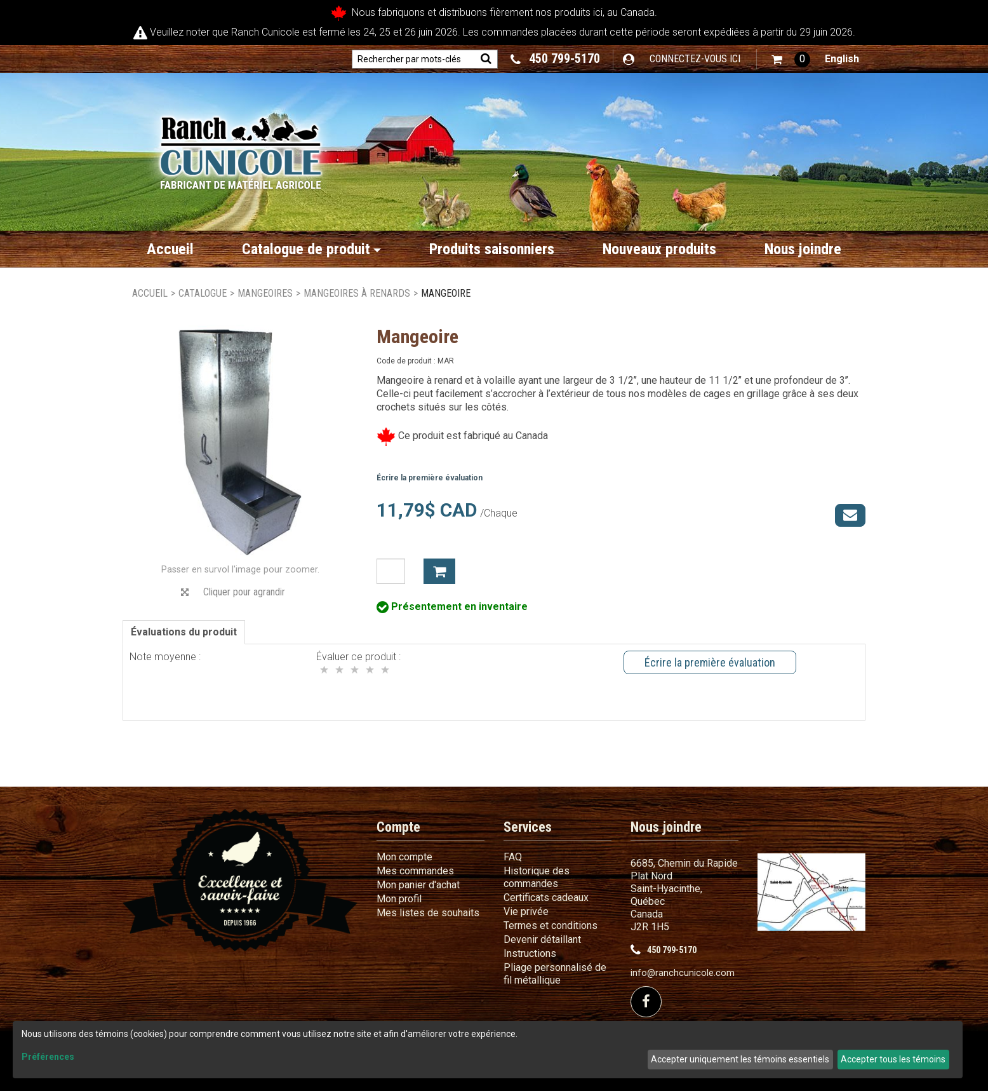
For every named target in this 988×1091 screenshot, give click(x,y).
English (842, 59)
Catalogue (202, 293)
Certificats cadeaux (546, 897)
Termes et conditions (550, 925)
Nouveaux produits (659, 249)
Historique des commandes (537, 877)
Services (528, 827)
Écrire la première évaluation (430, 477)
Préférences (48, 1057)
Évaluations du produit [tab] (184, 632)
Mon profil (399, 899)
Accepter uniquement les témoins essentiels (740, 1059)
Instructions (530, 953)
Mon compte (404, 857)
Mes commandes (415, 871)
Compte (398, 827)
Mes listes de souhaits (428, 913)
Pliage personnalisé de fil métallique (555, 973)
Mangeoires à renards (357, 293)
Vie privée (526, 911)
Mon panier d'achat (418, 885)
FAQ (513, 857)
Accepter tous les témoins (893, 1059)
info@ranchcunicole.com (683, 973)
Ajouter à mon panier (439, 571)
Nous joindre (802, 249)
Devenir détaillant (542, 939)
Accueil (170, 249)
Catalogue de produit (311, 249)
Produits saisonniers (491, 249)
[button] (790, 59)
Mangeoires (265, 293)
